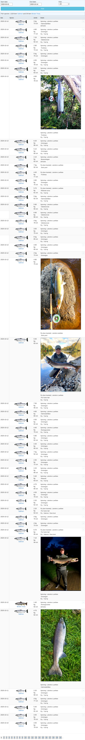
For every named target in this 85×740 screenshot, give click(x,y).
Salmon (20, 14)
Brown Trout (36, 14)
